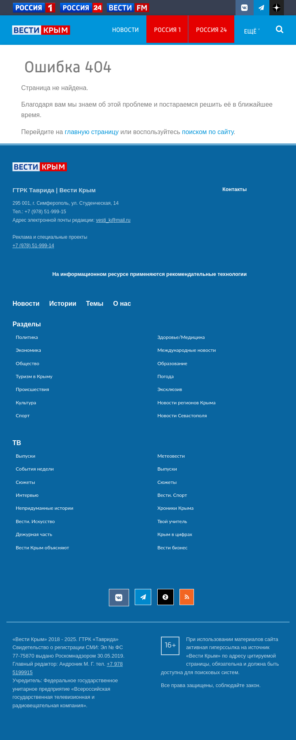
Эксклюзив (169, 389)
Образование (172, 363)
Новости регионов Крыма (186, 402)
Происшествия (32, 389)
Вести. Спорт (172, 495)
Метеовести (171, 456)
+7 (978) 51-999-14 (33, 245)
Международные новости (186, 350)
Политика (27, 337)
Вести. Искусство (35, 521)
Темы (94, 303)
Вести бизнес (172, 547)
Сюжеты (25, 482)
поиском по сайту (207, 131)
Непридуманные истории (44, 508)
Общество (28, 363)
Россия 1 (167, 30)
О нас (122, 303)
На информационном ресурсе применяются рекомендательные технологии (149, 274)
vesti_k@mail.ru (113, 220)
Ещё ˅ (252, 32)
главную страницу (92, 131)
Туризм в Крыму (34, 376)
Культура (26, 402)
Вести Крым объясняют (42, 547)
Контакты (234, 189)
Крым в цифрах (174, 534)
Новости (125, 30)
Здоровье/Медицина (181, 337)
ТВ (17, 442)
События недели (35, 469)
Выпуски (25, 456)
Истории (62, 303)
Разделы (27, 324)
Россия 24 (211, 30)
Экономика (28, 350)
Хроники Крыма (175, 508)
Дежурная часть (34, 534)
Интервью (27, 495)
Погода (165, 376)
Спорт (23, 415)
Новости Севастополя (182, 415)
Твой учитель (172, 521)
